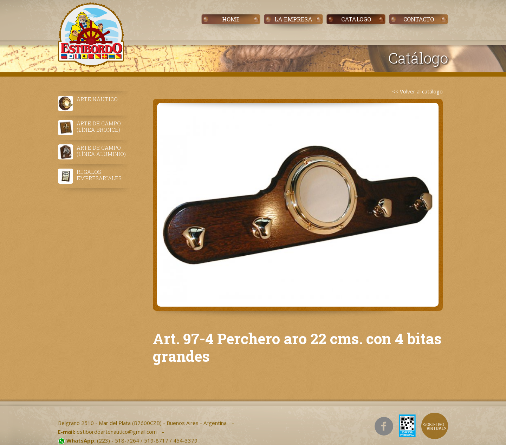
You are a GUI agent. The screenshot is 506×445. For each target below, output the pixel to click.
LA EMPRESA (293, 19)
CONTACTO (418, 19)
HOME (231, 19)
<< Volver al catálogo (417, 91)
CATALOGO (356, 19)
